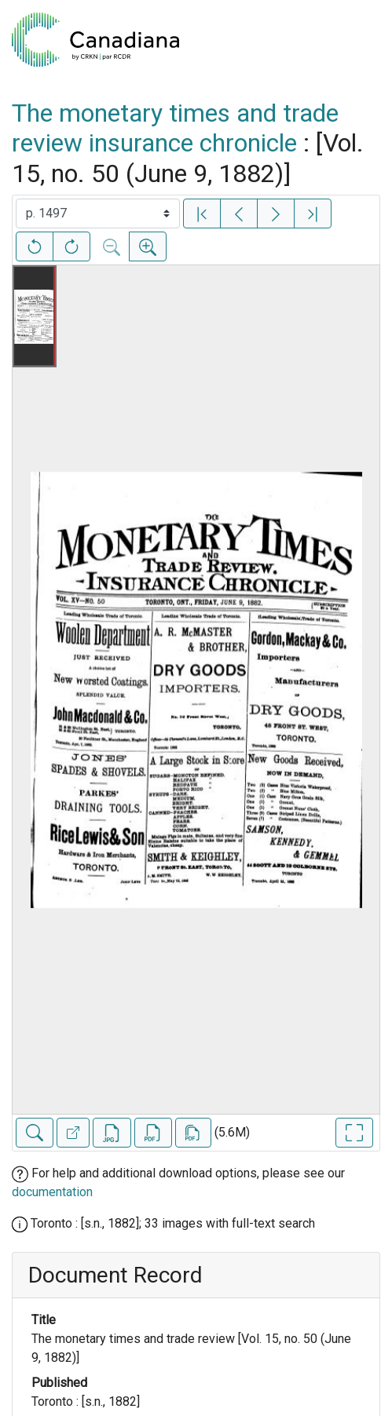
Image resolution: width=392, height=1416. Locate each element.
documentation (52, 1191)
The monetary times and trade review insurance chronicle (175, 128)
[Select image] (98, 213)
